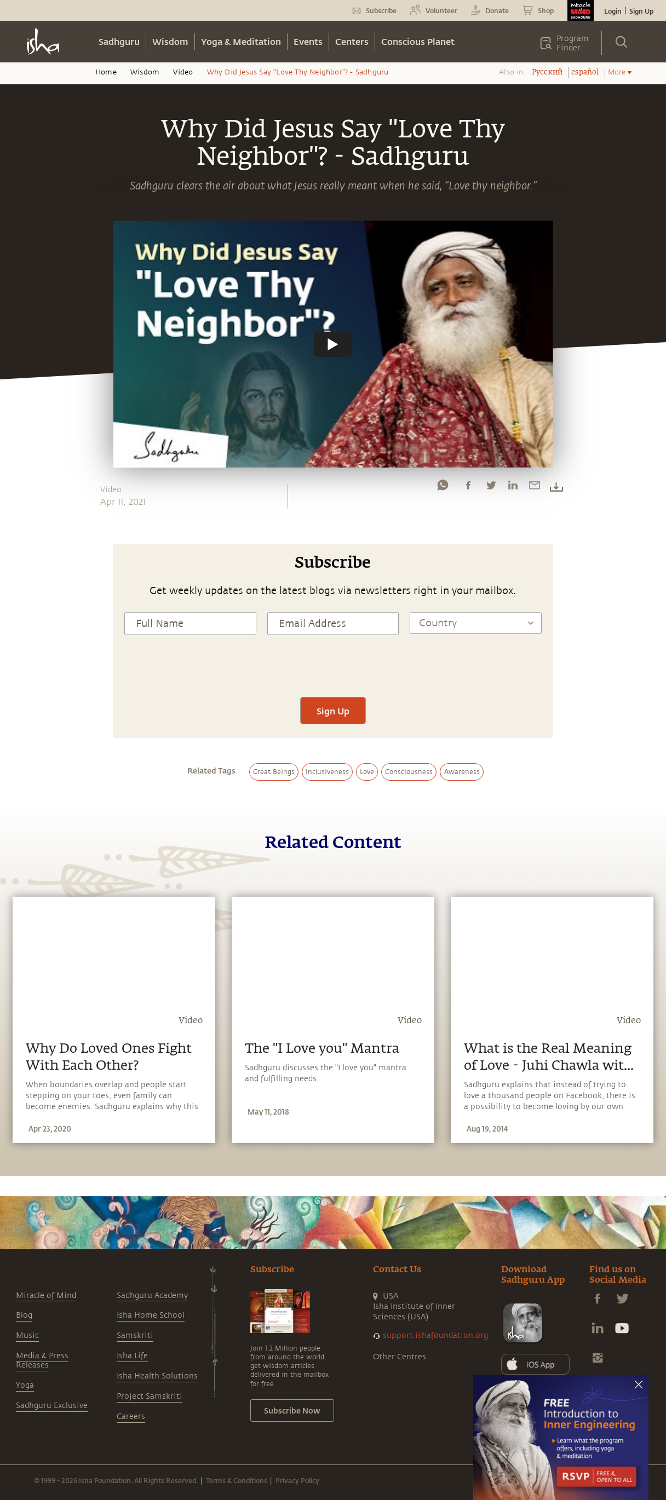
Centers (352, 41)
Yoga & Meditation (241, 41)
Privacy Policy (297, 1480)
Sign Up (641, 11)
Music (27, 1335)
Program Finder (572, 43)
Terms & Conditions (236, 1480)
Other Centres (399, 1357)
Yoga (25, 1385)
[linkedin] (512, 487)
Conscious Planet (418, 41)
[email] (534, 487)
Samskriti (135, 1335)
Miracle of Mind (46, 1295)
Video (183, 72)
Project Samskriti (149, 1396)
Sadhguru (119, 41)
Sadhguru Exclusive (52, 1405)
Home (106, 72)
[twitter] (490, 487)
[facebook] (468, 488)
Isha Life (132, 1356)
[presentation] (333, 664)
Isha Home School (151, 1315)
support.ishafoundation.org (435, 1335)
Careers (131, 1416)
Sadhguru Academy (152, 1295)
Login (613, 11)
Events (308, 41)
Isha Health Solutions (157, 1376)
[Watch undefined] (333, 344)
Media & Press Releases (42, 1360)
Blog (24, 1315)
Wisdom (170, 41)
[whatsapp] (442, 487)
